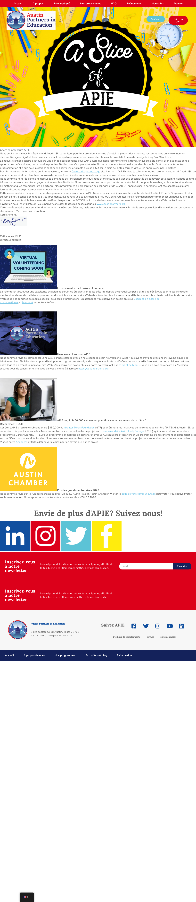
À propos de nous (34, 655)
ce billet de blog (128, 365)
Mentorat (27, 302)
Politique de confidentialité (126, 636)
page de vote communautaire (139, 494)
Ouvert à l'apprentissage (86, 171)
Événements (134, 3)
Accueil (17, 3)
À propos (38, 3)
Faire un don (124, 655)
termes (150, 636)
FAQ (114, 3)
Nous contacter (168, 636)
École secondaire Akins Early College (122, 431)
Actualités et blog (96, 655)
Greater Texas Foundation (79, 427)
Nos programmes (90, 3)
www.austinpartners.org (111, 204)
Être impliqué (62, 3)
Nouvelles (158, 3)
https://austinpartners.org (93, 368)
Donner (178, 3)
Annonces (21, 442)
